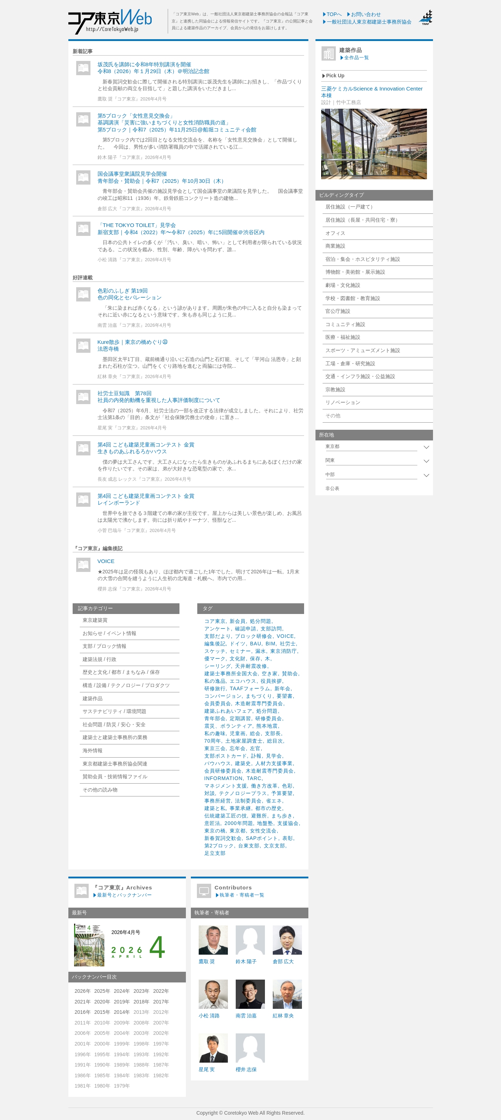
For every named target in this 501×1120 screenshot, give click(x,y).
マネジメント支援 (225, 786)
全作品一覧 (354, 57)
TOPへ (332, 14)
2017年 (161, 1002)
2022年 (161, 991)
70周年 (212, 741)
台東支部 (249, 845)
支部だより (217, 636)
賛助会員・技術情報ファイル (115, 776)
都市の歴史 (268, 808)
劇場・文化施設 (342, 285)
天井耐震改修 (251, 666)
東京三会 (215, 748)
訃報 (256, 756)
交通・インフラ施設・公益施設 (360, 376)
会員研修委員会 (223, 771)
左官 (255, 748)
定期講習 (240, 718)
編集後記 (215, 643)
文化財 (238, 658)
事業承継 (240, 808)
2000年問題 (238, 823)
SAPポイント (262, 838)
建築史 (243, 763)
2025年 (102, 991)
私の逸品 (215, 681)
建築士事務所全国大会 (231, 673)
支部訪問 (271, 628)
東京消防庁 (283, 651)
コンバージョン (223, 696)
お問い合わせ (363, 14)
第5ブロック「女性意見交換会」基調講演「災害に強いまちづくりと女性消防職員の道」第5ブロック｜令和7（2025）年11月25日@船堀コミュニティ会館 (177, 123)
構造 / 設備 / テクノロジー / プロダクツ (126, 685)
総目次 (275, 741)
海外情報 (93, 750)
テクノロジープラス (243, 793)
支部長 (273, 733)
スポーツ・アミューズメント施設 (362, 350)
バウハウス (217, 763)
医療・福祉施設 (342, 337)
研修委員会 (268, 718)
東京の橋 (215, 830)
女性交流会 (263, 830)
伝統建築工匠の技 (225, 816)
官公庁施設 (337, 311)
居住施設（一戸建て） (350, 207)
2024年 (122, 991)
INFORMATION (223, 778)
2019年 (122, 1002)
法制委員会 (248, 801)
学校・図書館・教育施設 (352, 298)
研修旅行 (215, 688)
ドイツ (238, 643)
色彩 (287, 786)
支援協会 (288, 823)
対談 (209, 793)
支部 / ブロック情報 (105, 646)
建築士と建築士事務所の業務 (115, 737)
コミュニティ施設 (345, 324)
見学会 (274, 756)
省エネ (274, 801)
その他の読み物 (100, 790)
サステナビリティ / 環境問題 (115, 711)
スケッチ (215, 651)
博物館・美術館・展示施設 (355, 272)
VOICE (106, 561)
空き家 (270, 673)
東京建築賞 (95, 620)
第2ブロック (219, 845)
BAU (255, 643)
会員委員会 (217, 703)
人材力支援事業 (274, 763)
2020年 (102, 1002)
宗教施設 (335, 389)
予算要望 (282, 793)
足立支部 (215, 853)
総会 (255, 733)
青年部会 (215, 718)
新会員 (238, 621)
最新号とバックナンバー (122, 895)
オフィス (335, 233)
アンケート (217, 628)
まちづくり (259, 696)
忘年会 (238, 748)
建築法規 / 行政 (100, 659)
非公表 (332, 488)
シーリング (217, 666)
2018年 (142, 1002)
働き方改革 (264, 786)
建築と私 (215, 808)
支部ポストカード (225, 756)
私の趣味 (215, 733)
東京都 (238, 830)
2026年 (83, 991)
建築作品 (93, 698)
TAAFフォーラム (250, 688)
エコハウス (243, 681)
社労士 (288, 643)
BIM (271, 643)
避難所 (259, 816)
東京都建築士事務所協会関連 (115, 764)
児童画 (238, 733)
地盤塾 (265, 823)
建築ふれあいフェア (228, 711)
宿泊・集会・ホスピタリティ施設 (362, 259)
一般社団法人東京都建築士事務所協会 (367, 22)
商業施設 (335, 246)
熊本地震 (267, 726)
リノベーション (342, 402)
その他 (332, 415)
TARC (254, 778)
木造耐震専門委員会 (259, 703)
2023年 (142, 991)
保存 (255, 658)
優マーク (215, 658)
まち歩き (282, 816)
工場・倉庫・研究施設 (350, 363)
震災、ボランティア (228, 726)
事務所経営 (217, 801)
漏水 (260, 651)
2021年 (83, 1002)
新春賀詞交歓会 (223, 838)
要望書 (285, 696)
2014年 (122, 1012)
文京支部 (274, 845)
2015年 (102, 1012)
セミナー (240, 651)
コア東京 (215, 621)
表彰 (287, 838)
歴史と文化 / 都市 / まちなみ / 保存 (121, 672)
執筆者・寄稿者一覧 (240, 895)
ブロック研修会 (253, 636)
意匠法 (212, 823)
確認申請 (245, 628)
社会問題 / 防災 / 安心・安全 (114, 724)
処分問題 (260, 621)
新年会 (283, 688)
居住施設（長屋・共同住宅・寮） (362, 220)
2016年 (83, 1012)
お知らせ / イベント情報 (110, 633)
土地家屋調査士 (244, 741)
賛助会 (290, 673)
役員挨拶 (271, 681)
